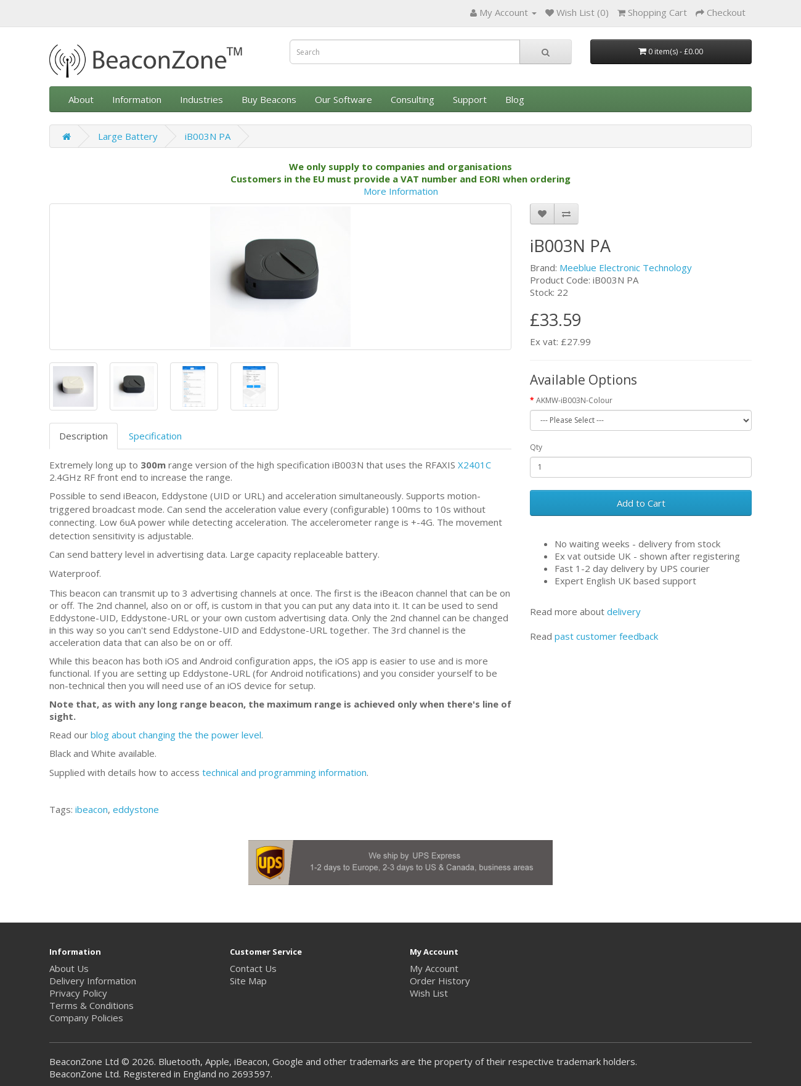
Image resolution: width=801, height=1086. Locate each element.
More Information (401, 191)
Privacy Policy (78, 993)
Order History (440, 980)
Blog (514, 99)
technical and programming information (284, 772)
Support (470, 99)
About (81, 99)
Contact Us (253, 968)
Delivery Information (92, 980)
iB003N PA (207, 136)
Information (136, 99)
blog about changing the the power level (176, 735)
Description (83, 436)
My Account (434, 968)
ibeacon (91, 809)
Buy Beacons (269, 99)
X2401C (474, 465)
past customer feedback (606, 636)
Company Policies (86, 1017)
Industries (201, 99)
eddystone (136, 809)
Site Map (248, 980)
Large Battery (128, 136)
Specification (155, 436)
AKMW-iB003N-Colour (574, 400)
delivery (624, 611)
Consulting (412, 99)
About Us (69, 968)
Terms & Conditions (91, 1005)
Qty (536, 447)
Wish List (429, 993)
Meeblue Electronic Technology (625, 267)
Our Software (343, 99)
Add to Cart (641, 503)
